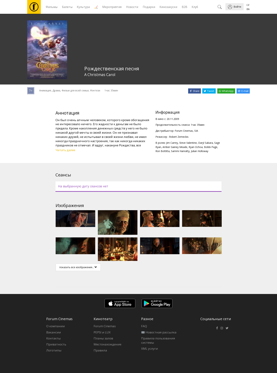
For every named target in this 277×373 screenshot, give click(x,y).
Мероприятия (112, 7)
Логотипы (53, 350)
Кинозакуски (168, 7)
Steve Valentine (188, 142)
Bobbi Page (210, 147)
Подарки (149, 7)
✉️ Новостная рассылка (158, 332)
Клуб (195, 7)
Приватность (56, 344)
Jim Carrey (172, 142)
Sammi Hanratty (180, 151)
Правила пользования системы (158, 340)
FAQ (144, 326)
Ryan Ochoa (196, 147)
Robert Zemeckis (178, 136)
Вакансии (53, 332)
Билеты (67, 7)
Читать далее (65, 150)
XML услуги (149, 348)
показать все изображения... (78, 267)
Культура (83, 7)
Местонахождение (107, 344)
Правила (100, 350)
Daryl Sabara (205, 142)
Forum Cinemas (105, 326)
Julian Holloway (199, 151)
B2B (184, 7)
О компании (55, 326)
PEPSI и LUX (102, 332)
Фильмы (51, 7)
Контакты (53, 338)
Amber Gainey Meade (175, 147)
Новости (132, 7)
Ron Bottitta (162, 151)
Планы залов (103, 338)
